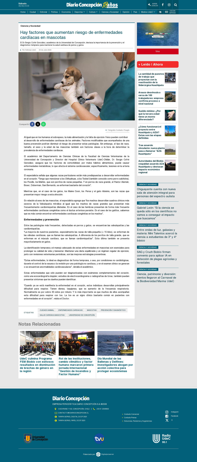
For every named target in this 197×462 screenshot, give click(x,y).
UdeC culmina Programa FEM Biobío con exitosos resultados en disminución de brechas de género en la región (37, 365)
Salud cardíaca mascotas (52, 315)
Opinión (126, 12)
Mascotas (92, 310)
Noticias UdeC (30, 50)
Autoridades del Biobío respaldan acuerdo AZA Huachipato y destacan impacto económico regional (151, 167)
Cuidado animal (47, 310)
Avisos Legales (153, 4)
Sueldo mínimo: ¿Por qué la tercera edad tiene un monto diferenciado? (149, 115)
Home (23, 12)
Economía (66, 12)
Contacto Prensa (130, 418)
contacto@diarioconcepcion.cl (73, 413)
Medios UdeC (147, 12)
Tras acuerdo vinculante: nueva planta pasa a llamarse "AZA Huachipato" (151, 149)
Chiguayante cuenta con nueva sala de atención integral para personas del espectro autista (156, 193)
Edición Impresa (170, 12)
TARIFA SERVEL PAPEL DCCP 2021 (72, 420)
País (135, 12)
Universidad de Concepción (82, 315)
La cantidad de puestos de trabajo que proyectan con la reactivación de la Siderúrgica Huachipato (151, 80)
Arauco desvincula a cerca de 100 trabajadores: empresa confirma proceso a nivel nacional (150, 98)
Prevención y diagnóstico (113, 310)
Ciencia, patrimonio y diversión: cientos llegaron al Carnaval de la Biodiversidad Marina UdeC (156, 277)
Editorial (43, 12)
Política (54, 12)
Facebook (171, 416)
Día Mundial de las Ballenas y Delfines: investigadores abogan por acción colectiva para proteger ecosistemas (115, 365)
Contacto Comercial (131, 414)
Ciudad (33, 12)
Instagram (172, 412)
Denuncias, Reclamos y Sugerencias (138, 421)
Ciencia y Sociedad (110, 12)
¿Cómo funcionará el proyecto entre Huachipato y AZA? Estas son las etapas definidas (149, 132)
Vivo (158, 51)
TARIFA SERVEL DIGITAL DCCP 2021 (72, 417)
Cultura (92, 12)
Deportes (79, 12)
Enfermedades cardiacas (70, 310)
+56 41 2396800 (102, 409)
